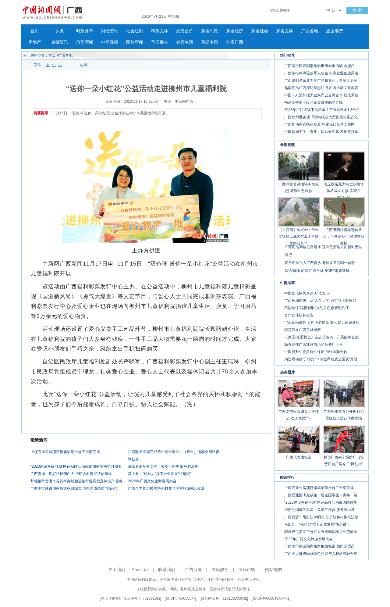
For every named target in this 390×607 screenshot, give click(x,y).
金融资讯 (59, 42)
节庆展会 (159, 42)
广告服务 (193, 569)
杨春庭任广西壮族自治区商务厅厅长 (313, 344)
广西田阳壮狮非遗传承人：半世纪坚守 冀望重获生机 (343, 236)
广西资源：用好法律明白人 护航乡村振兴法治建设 (71, 474)
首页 (34, 31)
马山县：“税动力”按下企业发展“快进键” (159, 474)
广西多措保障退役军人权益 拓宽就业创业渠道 (321, 73)
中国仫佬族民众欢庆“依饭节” (307, 293)
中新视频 (109, 42)
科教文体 (159, 31)
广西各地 (309, 31)
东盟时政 (209, 31)
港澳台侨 (184, 31)
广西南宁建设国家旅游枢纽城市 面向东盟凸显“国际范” (74, 488)
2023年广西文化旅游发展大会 (152, 481)
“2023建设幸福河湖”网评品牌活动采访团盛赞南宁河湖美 (76, 466)
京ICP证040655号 (180, 598)
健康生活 (184, 42)
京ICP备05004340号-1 (271, 598)
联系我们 (166, 569)
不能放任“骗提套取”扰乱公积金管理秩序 (316, 308)
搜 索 (357, 10)
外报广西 (234, 42)
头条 (59, 31)
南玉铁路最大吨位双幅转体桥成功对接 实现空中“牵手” (344, 191)
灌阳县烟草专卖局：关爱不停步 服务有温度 (163, 466)
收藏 (83, 65)
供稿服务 (220, 569)
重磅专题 (209, 42)
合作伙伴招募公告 (299, 315)
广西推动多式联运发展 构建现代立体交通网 (319, 124)
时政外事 (84, 31)
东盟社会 (259, 31)
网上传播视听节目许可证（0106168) (130, 598)
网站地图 (273, 569)
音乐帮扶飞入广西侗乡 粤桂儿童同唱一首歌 (320, 263)
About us (140, 569)
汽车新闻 (84, 42)
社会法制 (134, 31)
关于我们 (116, 569)
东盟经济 (234, 31)
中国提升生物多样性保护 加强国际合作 (315, 352)
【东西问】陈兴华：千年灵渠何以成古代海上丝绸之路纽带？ (298, 236)
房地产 (34, 42)
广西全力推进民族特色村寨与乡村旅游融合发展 (166, 488)
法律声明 (246, 569)
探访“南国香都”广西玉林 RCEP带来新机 (317, 271)
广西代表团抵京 (298, 457)
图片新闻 (134, 42)
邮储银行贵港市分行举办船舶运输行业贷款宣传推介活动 (76, 481)
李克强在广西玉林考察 (302, 330)
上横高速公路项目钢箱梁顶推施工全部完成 (65, 452)
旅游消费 (334, 31)
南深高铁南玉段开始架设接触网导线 (313, 102)
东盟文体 (284, 31)
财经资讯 (109, 31)
